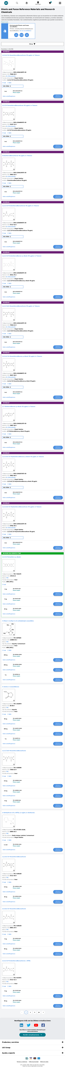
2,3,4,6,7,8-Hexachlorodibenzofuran (14, 908)
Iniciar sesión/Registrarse (9, 96)
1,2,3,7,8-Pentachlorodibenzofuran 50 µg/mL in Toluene (20, 205)
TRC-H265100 (17, 873)
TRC (7, 578)
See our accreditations (25, 30)
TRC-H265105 (17, 926)
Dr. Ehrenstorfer (11, 76)
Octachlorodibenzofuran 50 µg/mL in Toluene (17, 155)
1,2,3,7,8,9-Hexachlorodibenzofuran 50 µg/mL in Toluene (21, 306)
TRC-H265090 (17, 767)
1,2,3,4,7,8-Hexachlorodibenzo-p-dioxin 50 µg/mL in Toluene (22, 356)
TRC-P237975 (17, 978)
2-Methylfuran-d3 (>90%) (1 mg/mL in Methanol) (18, 812)
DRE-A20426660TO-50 (19, 373)
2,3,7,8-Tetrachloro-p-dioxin (11, 557)
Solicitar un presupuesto (58, 96)
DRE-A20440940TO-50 (19, 222)
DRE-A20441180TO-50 (19, 72)
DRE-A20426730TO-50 (19, 473)
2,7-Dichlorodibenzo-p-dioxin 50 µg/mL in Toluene (18, 406)
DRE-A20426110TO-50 (19, 423)
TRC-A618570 (17, 704)
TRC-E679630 (17, 638)
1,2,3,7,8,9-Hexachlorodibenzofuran (14, 750)
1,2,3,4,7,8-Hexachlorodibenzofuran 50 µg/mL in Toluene (21, 55)
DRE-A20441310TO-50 (19, 524)
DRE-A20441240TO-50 (19, 323)
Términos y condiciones (22, 1061)
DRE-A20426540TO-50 (19, 273)
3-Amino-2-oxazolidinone (10, 687)
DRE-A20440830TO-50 (19, 122)
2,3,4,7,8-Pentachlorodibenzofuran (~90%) (16, 961)
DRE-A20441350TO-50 (19, 172)
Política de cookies (44, 1061)
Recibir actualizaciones (31, 1035)
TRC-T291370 (17, 574)
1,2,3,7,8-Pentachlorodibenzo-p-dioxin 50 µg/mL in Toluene (21, 256)
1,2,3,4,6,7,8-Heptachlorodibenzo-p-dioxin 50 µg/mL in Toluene (23, 456)
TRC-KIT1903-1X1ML (19, 829)
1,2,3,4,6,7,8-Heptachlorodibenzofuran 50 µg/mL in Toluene (21, 507)
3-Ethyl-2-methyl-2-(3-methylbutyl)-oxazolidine (18, 621)
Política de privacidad (33, 1061)
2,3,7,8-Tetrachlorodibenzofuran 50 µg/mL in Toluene (19, 105)
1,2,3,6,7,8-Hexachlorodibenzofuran (14, 856)
